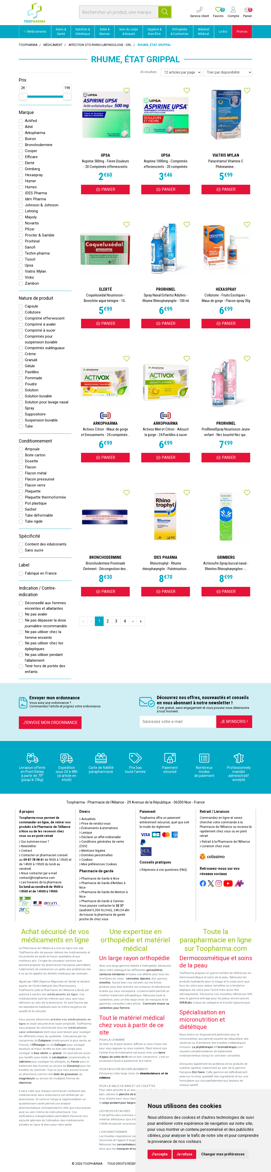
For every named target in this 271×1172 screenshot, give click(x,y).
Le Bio (223, 31)
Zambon (32, 283)
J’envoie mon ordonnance (50, 722)
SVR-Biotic (185, 1002)
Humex (31, 187)
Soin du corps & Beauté (128, 32)
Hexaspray (34, 175)
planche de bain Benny (133, 1094)
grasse (57, 1053)
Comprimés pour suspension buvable (41, 339)
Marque (26, 112)
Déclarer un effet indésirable (100, 837)
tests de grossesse (66, 1074)
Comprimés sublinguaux (45, 348)
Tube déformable (39, 515)
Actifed (31, 120)
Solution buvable (38, 396)
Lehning (31, 211)
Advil (29, 127)
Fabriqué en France (41, 573)
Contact (25, 850)
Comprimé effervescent (44, 318)
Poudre (31, 384)
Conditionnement (35, 441)
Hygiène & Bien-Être (154, 32)
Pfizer (30, 229)
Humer (30, 181)
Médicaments (35, 31)
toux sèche (41, 1053)
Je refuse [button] (184, 1154)
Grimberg (32, 169)
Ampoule (32, 449)
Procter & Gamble (39, 235)
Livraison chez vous (215, 846)
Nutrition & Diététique (83, 32)
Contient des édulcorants (45, 544)
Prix (22, 80)
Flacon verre (35, 485)
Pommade (33, 378)
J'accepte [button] (160, 1154)
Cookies (86, 859)
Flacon (30, 467)
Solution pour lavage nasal (46, 402)
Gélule (30, 366)
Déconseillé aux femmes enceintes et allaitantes (45, 606)
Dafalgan (60, 1044)
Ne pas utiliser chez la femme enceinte (43, 635)
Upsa (29, 265)
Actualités (87, 819)
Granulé (31, 360)
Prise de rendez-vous (95, 823)
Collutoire (33, 312)
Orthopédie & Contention (179, 32)
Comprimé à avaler (40, 324)
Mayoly (31, 217)
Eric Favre (198, 1072)
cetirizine (25, 1061)
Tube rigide (34, 521)
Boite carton (35, 455)
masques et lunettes (129, 1148)
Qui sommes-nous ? (34, 841)
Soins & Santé (61, 32)
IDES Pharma (36, 193)
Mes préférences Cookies (98, 864)
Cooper (31, 151)
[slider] (23, 96)
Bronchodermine (38, 145)
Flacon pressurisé (39, 479)
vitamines (25, 1082)
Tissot (30, 259)
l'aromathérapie (227, 1047)
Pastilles (32, 372)
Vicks (29, 277)
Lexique (85, 832)
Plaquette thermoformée (45, 497)
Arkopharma (35, 133)
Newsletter (27, 846)
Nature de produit (36, 298)
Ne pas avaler (36, 614)
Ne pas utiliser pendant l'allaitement (44, 657)
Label (24, 565)
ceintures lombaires (112, 974)
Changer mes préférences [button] (223, 1154)
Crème (30, 354)
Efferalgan (39, 1044)
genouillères (154, 970)
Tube (29, 426)
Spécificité (29, 536)
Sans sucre (34, 550)
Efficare (31, 157)
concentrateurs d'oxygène (133, 1144)
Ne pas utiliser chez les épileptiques (44, 646)
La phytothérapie (202, 1047)
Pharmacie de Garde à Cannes (101, 901)
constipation (59, 1057)
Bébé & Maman (104, 32)
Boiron (30, 139)
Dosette (31, 461)
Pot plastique (36, 503)
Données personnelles (96, 855)
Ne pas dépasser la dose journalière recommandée (46, 623)
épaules (145, 978)
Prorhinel (32, 241)
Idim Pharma (35, 199)
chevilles (104, 982)
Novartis (32, 223)
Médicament (52, 45)
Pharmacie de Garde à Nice (99, 878)
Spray (29, 408)
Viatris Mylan (35, 271)
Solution (31, 390)
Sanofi (30, 247)
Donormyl (73, 1066)
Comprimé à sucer (40, 330)
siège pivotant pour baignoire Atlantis (126, 1102)
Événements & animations (98, 828)
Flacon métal (35, 473)
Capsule (31, 306)
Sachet (30, 509)
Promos (242, 31)
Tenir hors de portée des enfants (45, 669)
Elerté (29, 163)
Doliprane (44, 1040)
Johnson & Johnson (41, 205)
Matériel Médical (203, 32)
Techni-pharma (37, 253)
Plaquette (33, 491)
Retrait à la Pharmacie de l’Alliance (225, 841)
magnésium (27, 1078)
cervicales (132, 978)
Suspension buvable (41, 420)
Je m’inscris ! (234, 721)
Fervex (75, 1061)
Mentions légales (92, 850)
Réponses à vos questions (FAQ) (163, 870)
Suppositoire (35, 414)
